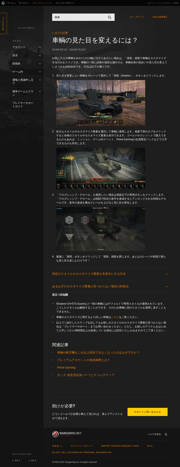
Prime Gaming (66, 367)
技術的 (16, 63)
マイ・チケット (137, 17)
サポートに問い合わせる (147, 412)
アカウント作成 (170, 3)
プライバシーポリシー (81, 446)
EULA (150, 446)
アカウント (19, 47)
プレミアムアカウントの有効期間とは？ (83, 360)
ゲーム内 (17, 71)
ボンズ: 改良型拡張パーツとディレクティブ (85, 375)
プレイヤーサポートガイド (22, 104)
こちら (115, 317)
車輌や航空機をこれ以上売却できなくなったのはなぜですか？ (98, 352)
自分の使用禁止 (160, 17)
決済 (15, 55)
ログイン (151, 3)
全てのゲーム (3, 23)
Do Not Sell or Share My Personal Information (81, 452)
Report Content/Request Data (120, 446)
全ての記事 (61, 32)
